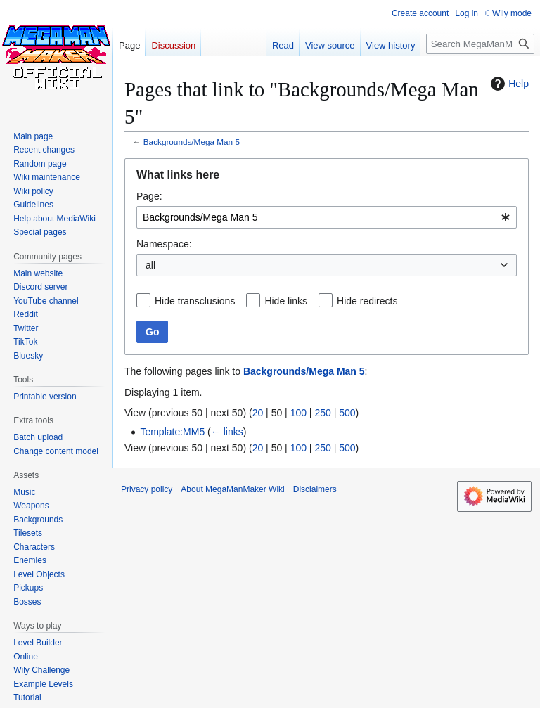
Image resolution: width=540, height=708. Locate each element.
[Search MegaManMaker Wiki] (480, 44)
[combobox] (326, 217)
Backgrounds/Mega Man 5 (191, 141)
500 (347, 412)
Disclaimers (315, 489)
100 (298, 412)
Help (508, 84)
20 (258, 412)
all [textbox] (150, 265)
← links (227, 431)
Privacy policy (146, 489)
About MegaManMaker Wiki (232, 489)
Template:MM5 (172, 431)
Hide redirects (367, 301)
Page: (149, 196)
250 (322, 412)
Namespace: (164, 244)
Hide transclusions (195, 301)
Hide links (285, 301)
